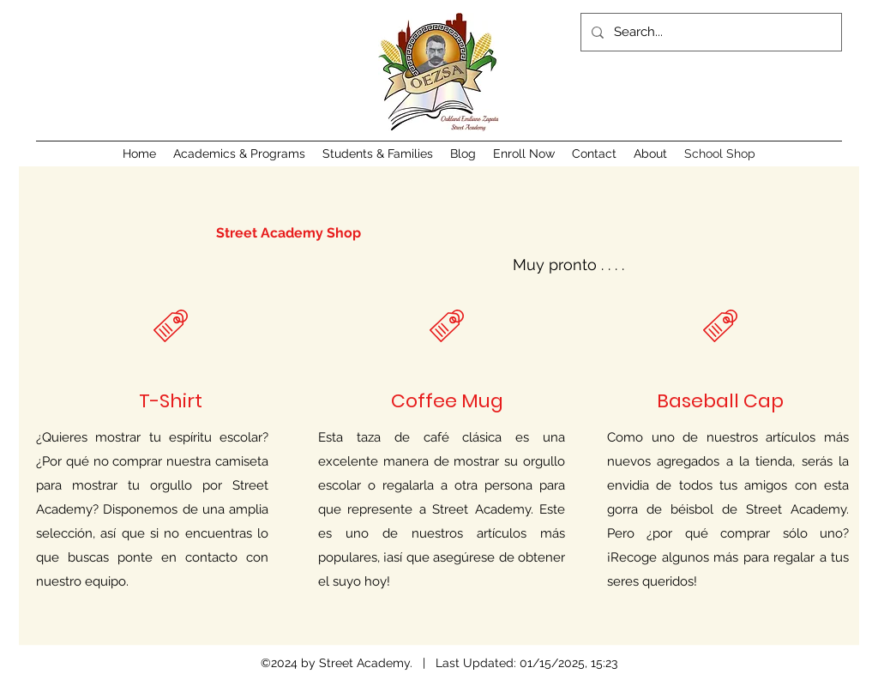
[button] (239, 153)
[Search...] (709, 32)
